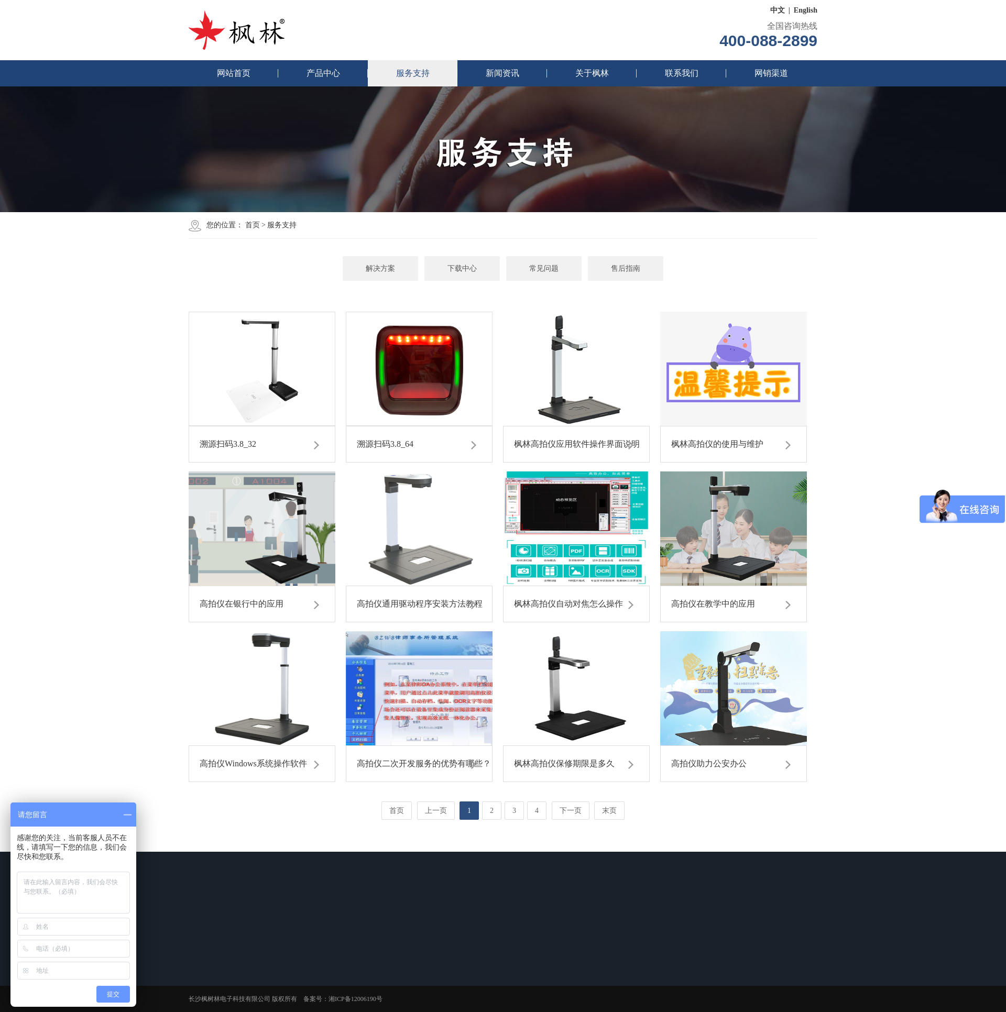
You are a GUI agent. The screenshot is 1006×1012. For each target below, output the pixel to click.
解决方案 (380, 268)
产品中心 (323, 73)
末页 (609, 811)
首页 (252, 225)
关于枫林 (592, 73)
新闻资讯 (502, 73)
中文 (777, 10)
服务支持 (413, 73)
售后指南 (625, 268)
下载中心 (462, 268)
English (805, 10)
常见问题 (544, 268)
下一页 (571, 811)
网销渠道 (771, 73)
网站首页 (233, 73)
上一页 (436, 811)
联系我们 (681, 73)
